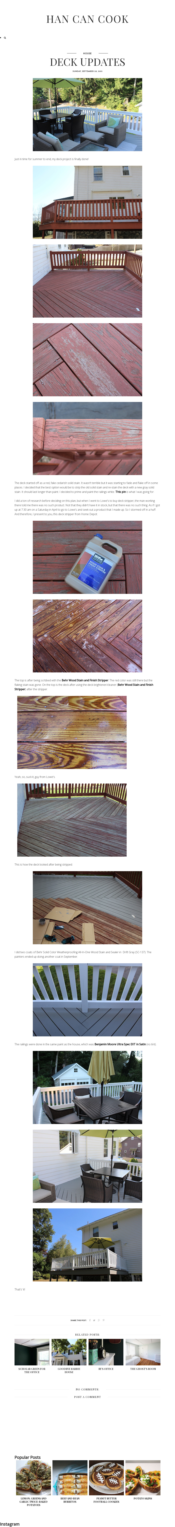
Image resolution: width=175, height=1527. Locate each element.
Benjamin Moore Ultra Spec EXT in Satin (120, 1044)
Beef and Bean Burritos (69, 1500)
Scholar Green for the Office (31, 1370)
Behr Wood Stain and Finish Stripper (85, 680)
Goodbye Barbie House (69, 1370)
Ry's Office (105, 1369)
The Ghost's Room (143, 1369)
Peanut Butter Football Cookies (106, 1500)
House (87, 54)
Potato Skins (143, 1498)
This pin (120, 492)
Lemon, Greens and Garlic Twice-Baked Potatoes (33, 1502)
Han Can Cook (87, 18)
